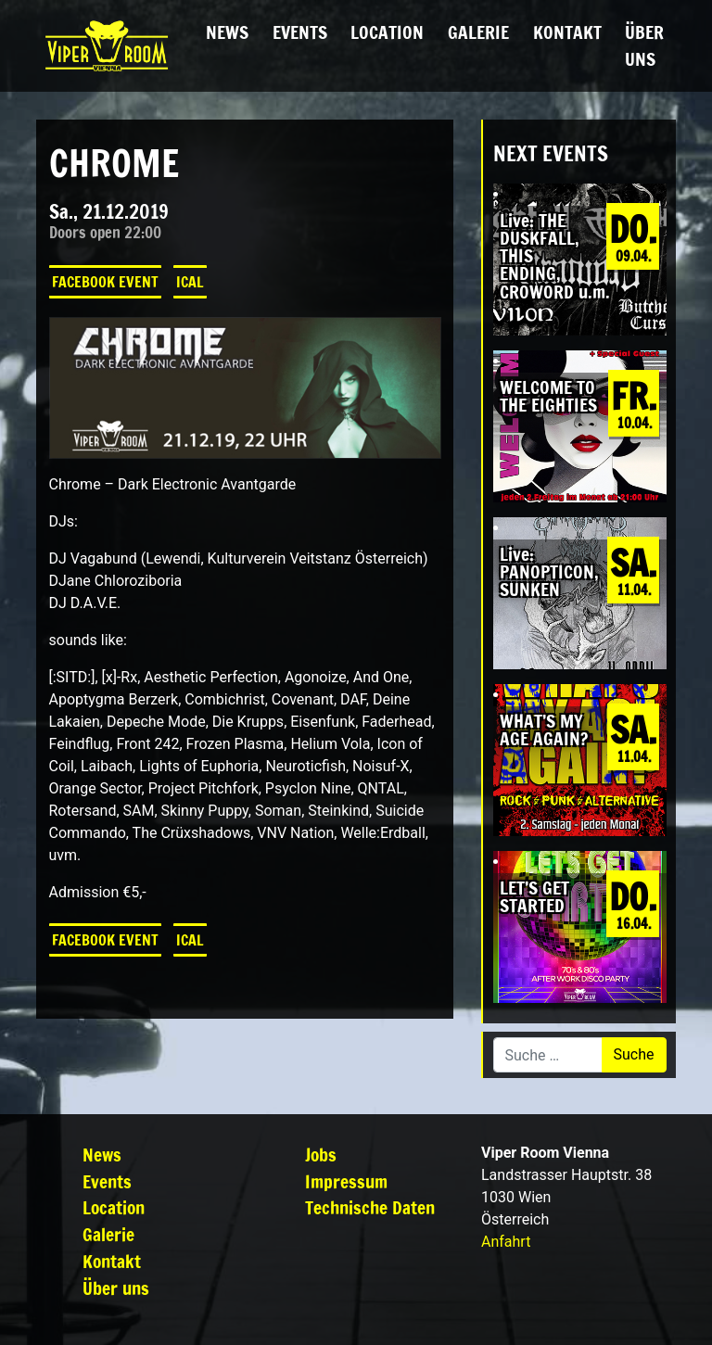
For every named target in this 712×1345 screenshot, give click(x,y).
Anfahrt (505, 1241)
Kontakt (567, 31)
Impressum (346, 1181)
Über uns (644, 45)
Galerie (478, 31)
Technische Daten (370, 1207)
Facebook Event (105, 282)
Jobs (321, 1154)
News (227, 31)
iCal (190, 282)
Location (387, 31)
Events (300, 31)
